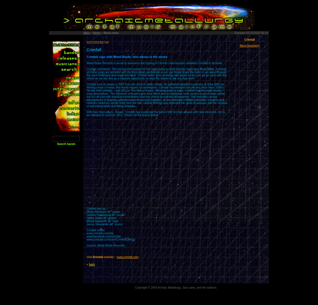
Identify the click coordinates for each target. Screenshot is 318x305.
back (92, 264)
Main (86, 32)
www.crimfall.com (127, 257)
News (96, 32)
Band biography (250, 45)
